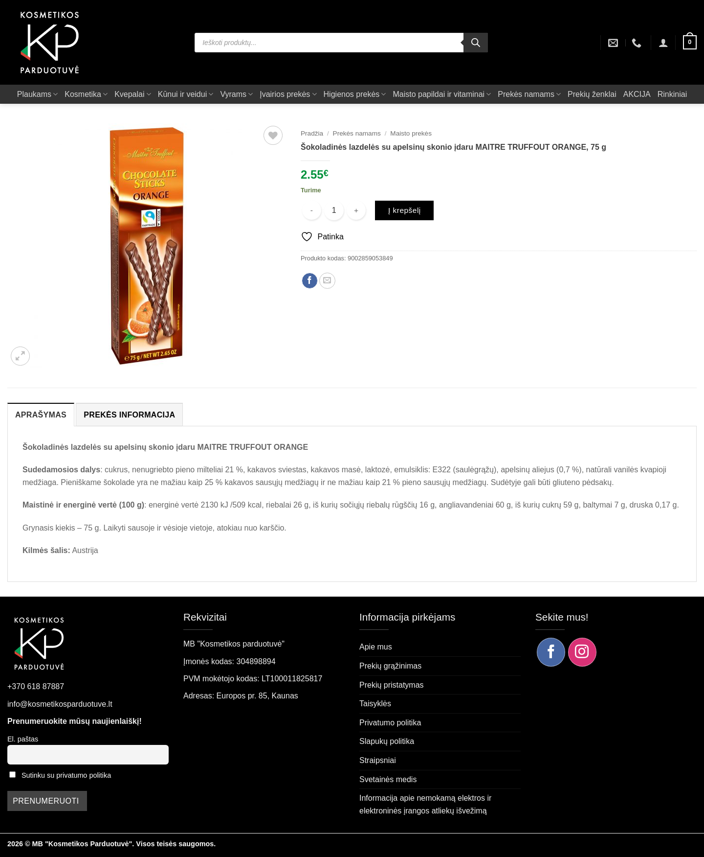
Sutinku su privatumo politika (66, 775)
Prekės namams (529, 94)
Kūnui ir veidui (186, 94)
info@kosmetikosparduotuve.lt (59, 704)
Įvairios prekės (288, 94)
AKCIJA (637, 94)
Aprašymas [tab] (40, 415)
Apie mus (375, 647)
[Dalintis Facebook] (310, 281)
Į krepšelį (404, 210)
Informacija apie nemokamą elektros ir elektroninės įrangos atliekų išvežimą (425, 804)
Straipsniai (377, 760)
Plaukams (37, 94)
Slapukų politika (386, 741)
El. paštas (22, 739)
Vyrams (236, 94)
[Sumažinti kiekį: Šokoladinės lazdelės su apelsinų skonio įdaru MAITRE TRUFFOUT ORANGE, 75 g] (311, 210)
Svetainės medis (388, 779)
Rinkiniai (672, 94)
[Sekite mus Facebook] (551, 652)
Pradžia (312, 133)
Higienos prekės (355, 94)
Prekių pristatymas (391, 685)
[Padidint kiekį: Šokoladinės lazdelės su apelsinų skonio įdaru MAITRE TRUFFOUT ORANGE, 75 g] (356, 210)
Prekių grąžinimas (390, 666)
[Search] (475, 42)
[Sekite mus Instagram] (582, 652)
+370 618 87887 (35, 686)
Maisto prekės (411, 133)
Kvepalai (132, 94)
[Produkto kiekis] (334, 210)
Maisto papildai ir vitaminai (442, 94)
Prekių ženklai (592, 94)
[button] (663, 42)
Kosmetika (86, 94)
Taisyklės (375, 703)
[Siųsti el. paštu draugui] (327, 281)
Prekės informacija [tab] (129, 415)
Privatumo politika (390, 722)
